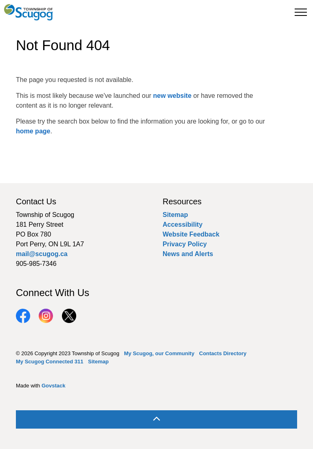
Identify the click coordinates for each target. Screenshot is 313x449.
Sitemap (175, 214)
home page (33, 131)
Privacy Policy (185, 244)
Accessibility (183, 224)
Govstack (54, 386)
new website (172, 95)
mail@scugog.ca (42, 253)
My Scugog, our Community (159, 353)
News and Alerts (188, 253)
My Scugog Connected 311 (49, 361)
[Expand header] (301, 12)
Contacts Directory (223, 353)
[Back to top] (156, 419)
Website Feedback (191, 234)
